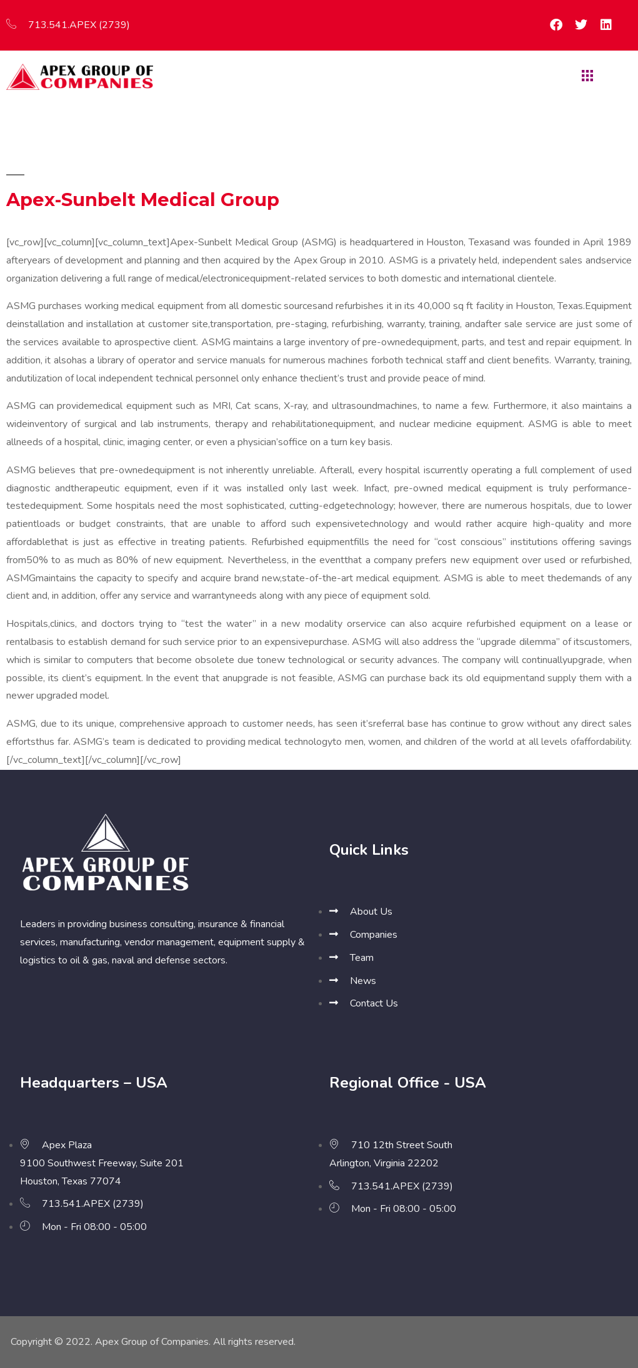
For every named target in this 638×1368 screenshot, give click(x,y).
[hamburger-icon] (586, 77)
